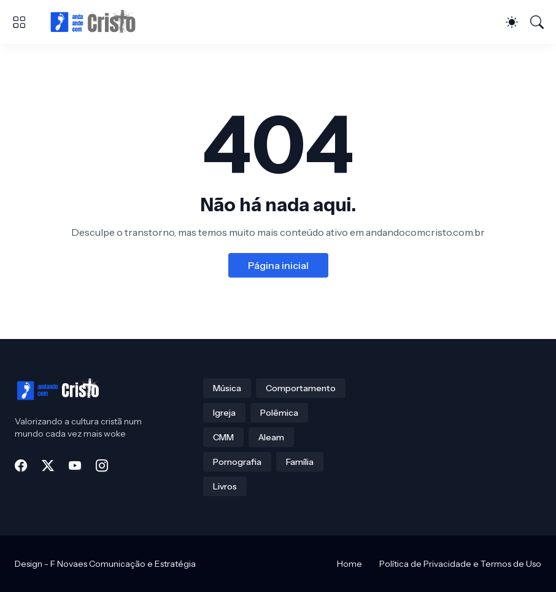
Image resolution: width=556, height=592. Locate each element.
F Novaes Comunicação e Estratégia (123, 563)
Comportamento (301, 388)
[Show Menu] (19, 22)
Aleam (271, 437)
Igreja (224, 412)
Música (227, 388)
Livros (225, 486)
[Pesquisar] (537, 22)
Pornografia (237, 461)
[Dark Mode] (512, 22)
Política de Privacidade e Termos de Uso (460, 563)
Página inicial (278, 265)
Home (349, 563)
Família (300, 461)
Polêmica (279, 412)
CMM (223, 437)
